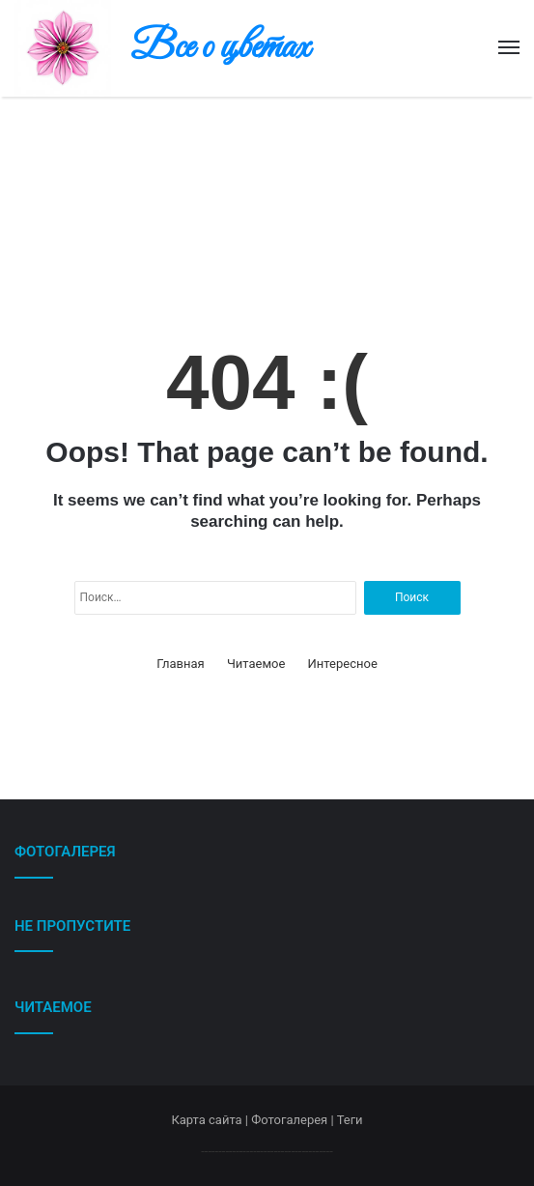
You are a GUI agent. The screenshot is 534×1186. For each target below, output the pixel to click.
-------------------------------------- (267, 1150)
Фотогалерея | (293, 1120)
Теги (350, 1120)
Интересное (343, 663)
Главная (180, 663)
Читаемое (256, 663)
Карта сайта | (211, 1120)
